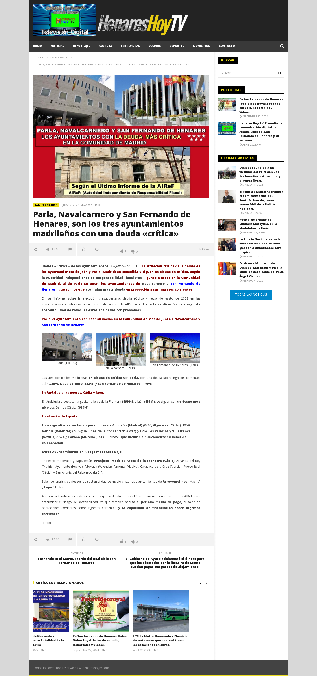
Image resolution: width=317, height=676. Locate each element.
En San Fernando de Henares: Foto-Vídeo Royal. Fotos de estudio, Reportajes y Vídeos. (120, 640)
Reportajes (81, 46)
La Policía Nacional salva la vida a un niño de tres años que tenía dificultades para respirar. (260, 245)
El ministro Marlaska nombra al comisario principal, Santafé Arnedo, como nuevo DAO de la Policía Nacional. (261, 200)
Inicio (37, 46)
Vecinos (155, 46)
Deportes (177, 46)
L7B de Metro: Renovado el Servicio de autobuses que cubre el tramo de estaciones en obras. (180, 640)
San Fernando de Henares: (63, 325)
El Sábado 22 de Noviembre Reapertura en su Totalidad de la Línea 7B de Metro (58, 640)
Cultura (105, 46)
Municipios (201, 46)
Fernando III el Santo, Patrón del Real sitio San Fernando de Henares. (77, 559)
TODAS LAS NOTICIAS (251, 294)
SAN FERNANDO (46, 205)
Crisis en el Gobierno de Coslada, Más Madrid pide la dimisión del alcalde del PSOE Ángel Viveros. (261, 269)
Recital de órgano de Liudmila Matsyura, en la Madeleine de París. (258, 224)
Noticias (57, 46)
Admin (88, 205)
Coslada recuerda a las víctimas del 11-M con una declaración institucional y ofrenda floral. (260, 173)
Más (204, 249)
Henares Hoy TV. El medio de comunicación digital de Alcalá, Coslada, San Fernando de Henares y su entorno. (260, 131)
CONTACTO (227, 46)
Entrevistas (130, 46)
